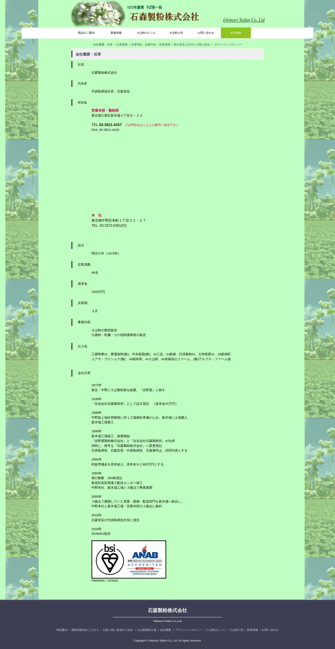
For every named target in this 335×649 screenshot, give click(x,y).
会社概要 (235, 32)
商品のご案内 (86, 32)
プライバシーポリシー (228, 44)
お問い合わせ (206, 32)
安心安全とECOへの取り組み (192, 44)
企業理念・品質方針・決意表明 (150, 44)
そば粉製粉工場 (146, 629)
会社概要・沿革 (103, 44)
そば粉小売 (176, 32)
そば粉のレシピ (146, 32)
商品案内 (62, 629)
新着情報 (116, 32)
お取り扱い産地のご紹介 (118, 629)
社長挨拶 (122, 44)
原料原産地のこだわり (85, 629)
